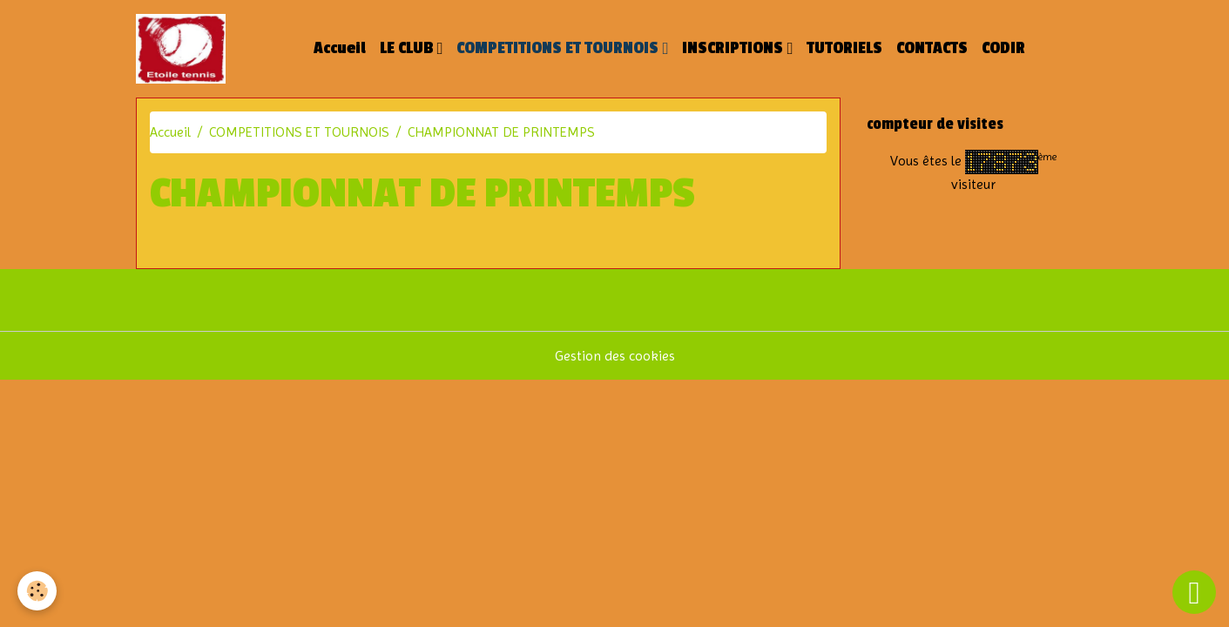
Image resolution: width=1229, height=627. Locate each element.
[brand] (184, 49)
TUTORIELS (844, 48)
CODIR (1003, 48)
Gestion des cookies (615, 355)
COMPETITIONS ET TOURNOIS (559, 48)
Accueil (340, 48)
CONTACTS (932, 48)
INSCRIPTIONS (734, 48)
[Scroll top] (1194, 592)
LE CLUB (408, 48)
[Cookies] (37, 590)
